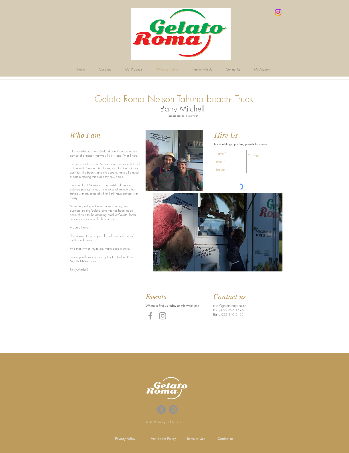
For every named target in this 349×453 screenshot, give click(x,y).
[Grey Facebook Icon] (150, 316)
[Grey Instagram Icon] (162, 316)
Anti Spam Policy (163, 438)
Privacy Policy (125, 438)
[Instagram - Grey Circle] (173, 409)
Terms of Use (196, 438)
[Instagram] (278, 12)
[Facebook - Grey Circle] (161, 409)
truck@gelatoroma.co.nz (229, 305)
